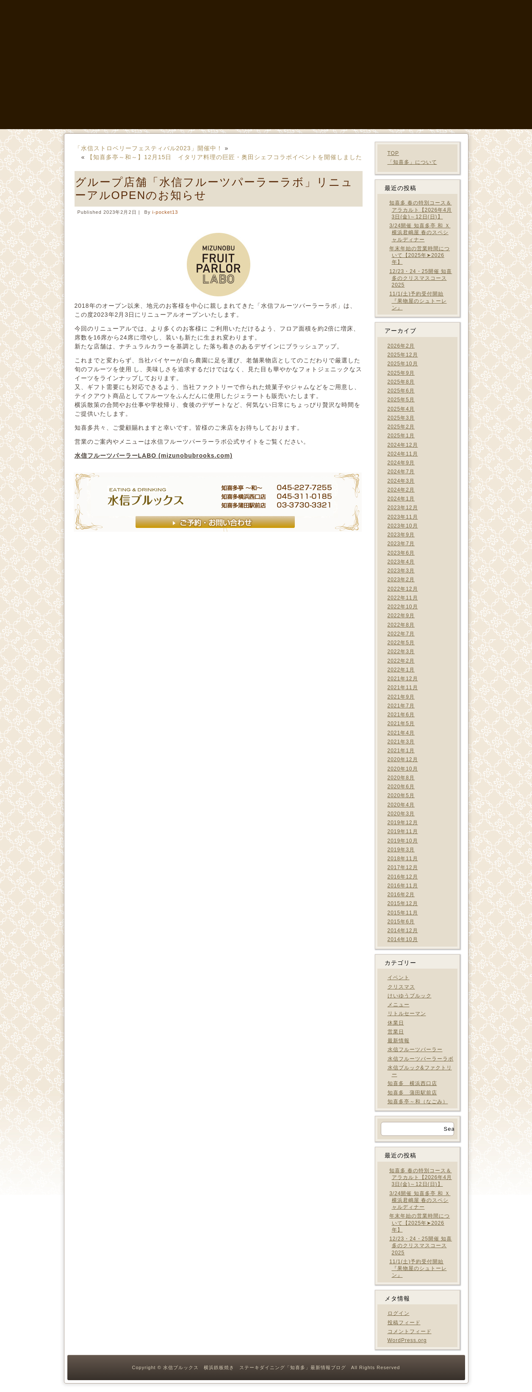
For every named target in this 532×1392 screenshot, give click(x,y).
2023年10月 (403, 526)
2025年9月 (401, 373)
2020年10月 (403, 769)
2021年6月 (401, 715)
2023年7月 (401, 544)
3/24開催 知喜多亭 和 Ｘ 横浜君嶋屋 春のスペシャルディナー (419, 233)
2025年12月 (403, 355)
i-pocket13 (165, 212)
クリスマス (401, 987)
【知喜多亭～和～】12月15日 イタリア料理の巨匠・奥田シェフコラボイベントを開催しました (224, 157)
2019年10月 (403, 841)
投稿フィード (404, 1323)
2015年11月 (403, 913)
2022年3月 (401, 652)
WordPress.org (407, 1340)
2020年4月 (401, 805)
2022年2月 (401, 661)
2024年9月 (401, 463)
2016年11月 (403, 886)
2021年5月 (401, 723)
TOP (393, 153)
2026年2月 (401, 346)
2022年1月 (401, 670)
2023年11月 (403, 517)
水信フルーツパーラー (415, 1049)
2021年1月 (401, 751)
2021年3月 (401, 742)
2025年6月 (401, 391)
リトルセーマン (407, 1013)
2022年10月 (403, 607)
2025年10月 (403, 364)
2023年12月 (403, 508)
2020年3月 (401, 814)
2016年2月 (401, 895)
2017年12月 (403, 867)
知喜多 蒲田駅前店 (412, 1093)
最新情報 (399, 1041)
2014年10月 (403, 939)
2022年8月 (401, 625)
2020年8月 (401, 778)
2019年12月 (403, 823)
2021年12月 (403, 679)
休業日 (396, 1023)
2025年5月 (401, 400)
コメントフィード (410, 1331)
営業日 (396, 1032)
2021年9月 (401, 697)
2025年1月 (401, 436)
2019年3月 (401, 850)
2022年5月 (401, 643)
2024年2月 (401, 490)
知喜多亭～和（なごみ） (418, 1102)
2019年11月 (403, 831)
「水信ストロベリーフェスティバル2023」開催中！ (149, 148)
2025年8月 (401, 382)
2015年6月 (401, 922)
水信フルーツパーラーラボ (421, 1059)
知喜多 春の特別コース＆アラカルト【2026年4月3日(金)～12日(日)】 (420, 210)
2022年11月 (403, 598)
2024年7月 (401, 472)
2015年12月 (403, 903)
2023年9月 (401, 535)
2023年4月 (401, 562)
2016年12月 (403, 877)
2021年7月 (401, 706)
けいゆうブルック (410, 996)
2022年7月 (401, 634)
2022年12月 (403, 589)
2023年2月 (401, 580)
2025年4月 (401, 409)
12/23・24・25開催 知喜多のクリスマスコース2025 (420, 278)
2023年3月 (401, 571)
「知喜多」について (412, 162)
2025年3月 (401, 418)
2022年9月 (401, 616)
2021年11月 (403, 687)
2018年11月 (403, 859)
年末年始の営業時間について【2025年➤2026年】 (419, 255)
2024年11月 (403, 454)
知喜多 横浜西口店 (412, 1083)
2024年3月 (401, 481)
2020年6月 (401, 787)
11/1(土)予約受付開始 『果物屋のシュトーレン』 (417, 301)
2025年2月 (401, 427)
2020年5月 (401, 795)
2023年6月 (401, 553)
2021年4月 (401, 733)
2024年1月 (401, 499)
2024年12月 (403, 445)
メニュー (399, 1005)
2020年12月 (403, 759)
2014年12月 (403, 931)
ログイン (399, 1313)
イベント (399, 977)
